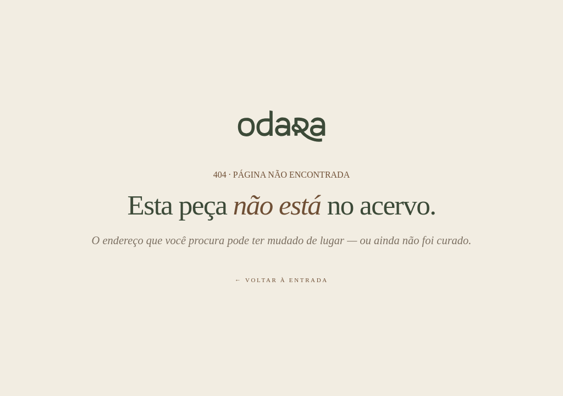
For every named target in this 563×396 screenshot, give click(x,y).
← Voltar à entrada (281, 280)
